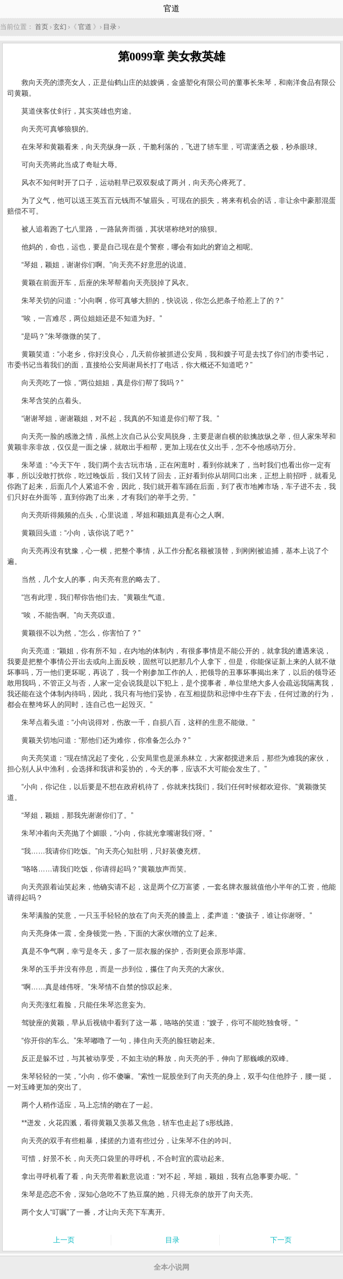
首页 (41, 26)
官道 (85, 26)
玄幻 (60, 26)
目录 (110, 26)
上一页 (64, 1240)
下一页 (281, 1240)
